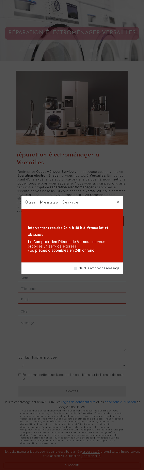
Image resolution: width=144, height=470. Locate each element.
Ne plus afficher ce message (99, 268)
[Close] (118, 201)
